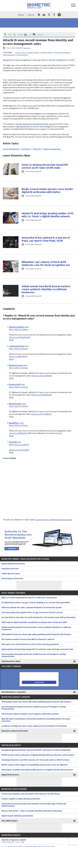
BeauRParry (14, 423)
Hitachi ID (7, 60)
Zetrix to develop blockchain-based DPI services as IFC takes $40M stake (45, 166)
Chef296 (13, 442)
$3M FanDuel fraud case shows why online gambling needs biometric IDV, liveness (36, 634)
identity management (52, 149)
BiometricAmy (15, 404)
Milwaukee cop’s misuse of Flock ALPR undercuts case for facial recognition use (46, 264)
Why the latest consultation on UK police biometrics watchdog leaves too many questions (36, 720)
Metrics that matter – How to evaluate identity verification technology (32, 811)
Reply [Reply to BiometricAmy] (11, 416)
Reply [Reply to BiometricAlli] (11, 397)
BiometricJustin (16, 365)
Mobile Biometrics (9, 55)
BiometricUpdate (16, 327)
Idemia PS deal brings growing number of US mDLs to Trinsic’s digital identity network (47, 215)
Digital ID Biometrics (10, 775)
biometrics (26, 149)
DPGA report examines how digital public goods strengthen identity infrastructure (37, 770)
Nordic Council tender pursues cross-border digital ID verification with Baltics (47, 191)
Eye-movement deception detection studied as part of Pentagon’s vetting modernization (34, 655)
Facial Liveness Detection (12, 578)
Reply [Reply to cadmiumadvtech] (11, 359)
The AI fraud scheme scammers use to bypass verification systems (30, 714)
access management (11, 149)
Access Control (20, 52)
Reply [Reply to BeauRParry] (11, 436)
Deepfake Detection (10, 569)
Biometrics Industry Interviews (15, 731)
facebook (54, 14)
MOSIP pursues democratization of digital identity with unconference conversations (38, 755)
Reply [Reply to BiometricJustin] (11, 378)
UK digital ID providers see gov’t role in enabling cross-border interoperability (36, 603)
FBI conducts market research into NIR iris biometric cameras (28, 639)
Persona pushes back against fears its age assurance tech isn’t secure (32, 612)
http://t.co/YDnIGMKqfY (41, 376)
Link (30, 34)
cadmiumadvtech (16, 346)
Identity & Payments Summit (39, 841)
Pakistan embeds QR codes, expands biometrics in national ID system (32, 607)
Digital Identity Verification (13, 564)
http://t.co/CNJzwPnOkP (19, 337)
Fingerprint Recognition (62, 52)
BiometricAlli (15, 384)
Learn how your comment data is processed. (54, 520)
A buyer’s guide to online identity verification (21, 799)
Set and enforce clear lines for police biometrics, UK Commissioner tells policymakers (39, 617)
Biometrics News (33, 52)
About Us (21, 14)
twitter (49, 14)
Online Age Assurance (11, 574)
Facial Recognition (46, 52)
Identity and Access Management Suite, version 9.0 (37, 124)
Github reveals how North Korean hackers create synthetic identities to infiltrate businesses (46, 289)
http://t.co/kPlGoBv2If (18, 433)
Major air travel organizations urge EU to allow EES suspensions (29, 598)
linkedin (44, 14)
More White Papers (10, 821)
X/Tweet (20, 34)
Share (10, 34)
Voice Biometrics (22, 55)
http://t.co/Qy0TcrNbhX (19, 450)
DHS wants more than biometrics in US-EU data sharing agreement (30, 644)
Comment (40, 34)
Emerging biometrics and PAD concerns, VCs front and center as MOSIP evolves (36, 760)
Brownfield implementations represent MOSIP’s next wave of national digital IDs (36, 750)
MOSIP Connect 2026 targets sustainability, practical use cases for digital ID (35, 765)
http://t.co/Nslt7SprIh (18, 356)
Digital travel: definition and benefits (17, 816)
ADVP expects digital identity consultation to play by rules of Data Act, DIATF (34, 622)
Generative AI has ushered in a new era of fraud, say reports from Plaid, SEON (46, 239)
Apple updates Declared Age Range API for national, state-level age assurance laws (37, 649)
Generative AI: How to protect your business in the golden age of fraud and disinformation (34, 805)
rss (39, 14)
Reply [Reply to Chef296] (11, 452)
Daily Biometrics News (11, 661)
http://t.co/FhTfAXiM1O (41, 414)
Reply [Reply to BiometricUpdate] (11, 340)
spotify (59, 14)
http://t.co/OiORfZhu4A (41, 395)
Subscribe (31, 14)
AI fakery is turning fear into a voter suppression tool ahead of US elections (34, 726)
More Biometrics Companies (14, 692)
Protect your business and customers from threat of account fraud (31, 794)
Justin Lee (27, 48)
